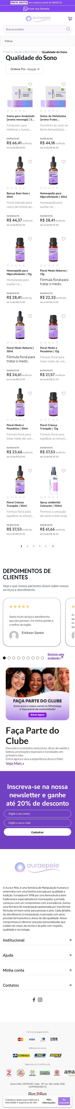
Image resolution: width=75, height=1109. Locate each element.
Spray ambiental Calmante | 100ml (51, 504)
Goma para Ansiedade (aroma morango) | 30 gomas (21, 118)
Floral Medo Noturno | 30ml (20, 349)
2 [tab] (9, 657)
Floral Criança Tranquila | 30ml (17, 504)
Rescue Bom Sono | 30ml (18, 195)
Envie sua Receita (36, 8)
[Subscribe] (37, 832)
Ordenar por (18, 69)
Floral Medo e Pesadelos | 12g (49, 349)
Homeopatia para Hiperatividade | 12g (19, 272)
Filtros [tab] (9, 41)
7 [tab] (32, 657)
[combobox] (37, 29)
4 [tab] (18, 657)
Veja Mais (14, 763)
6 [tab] (28, 657)
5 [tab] (23, 657)
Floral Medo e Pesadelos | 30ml (17, 426)
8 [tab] (37, 657)
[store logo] (38, 19)
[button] (30, 84)
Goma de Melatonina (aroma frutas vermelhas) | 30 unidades (53, 118)
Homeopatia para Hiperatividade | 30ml (53, 195)
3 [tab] (13, 657)
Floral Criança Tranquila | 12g (49, 426)
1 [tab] (4, 657)
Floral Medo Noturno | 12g (53, 272)
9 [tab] (42, 657)
